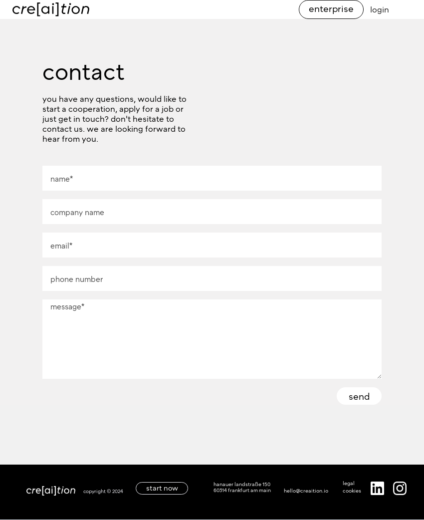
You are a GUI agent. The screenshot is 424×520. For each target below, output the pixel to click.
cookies (352, 491)
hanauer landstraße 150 (241, 484)
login (379, 9)
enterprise (331, 8)
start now (162, 488)
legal (349, 483)
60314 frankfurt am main (242, 490)
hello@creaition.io (306, 491)
